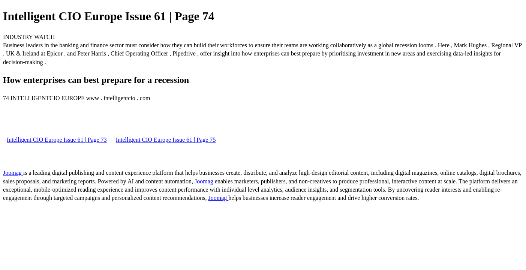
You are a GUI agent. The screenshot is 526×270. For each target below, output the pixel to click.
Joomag (13, 173)
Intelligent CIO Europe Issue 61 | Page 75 (166, 139)
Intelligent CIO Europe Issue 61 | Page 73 (57, 139)
